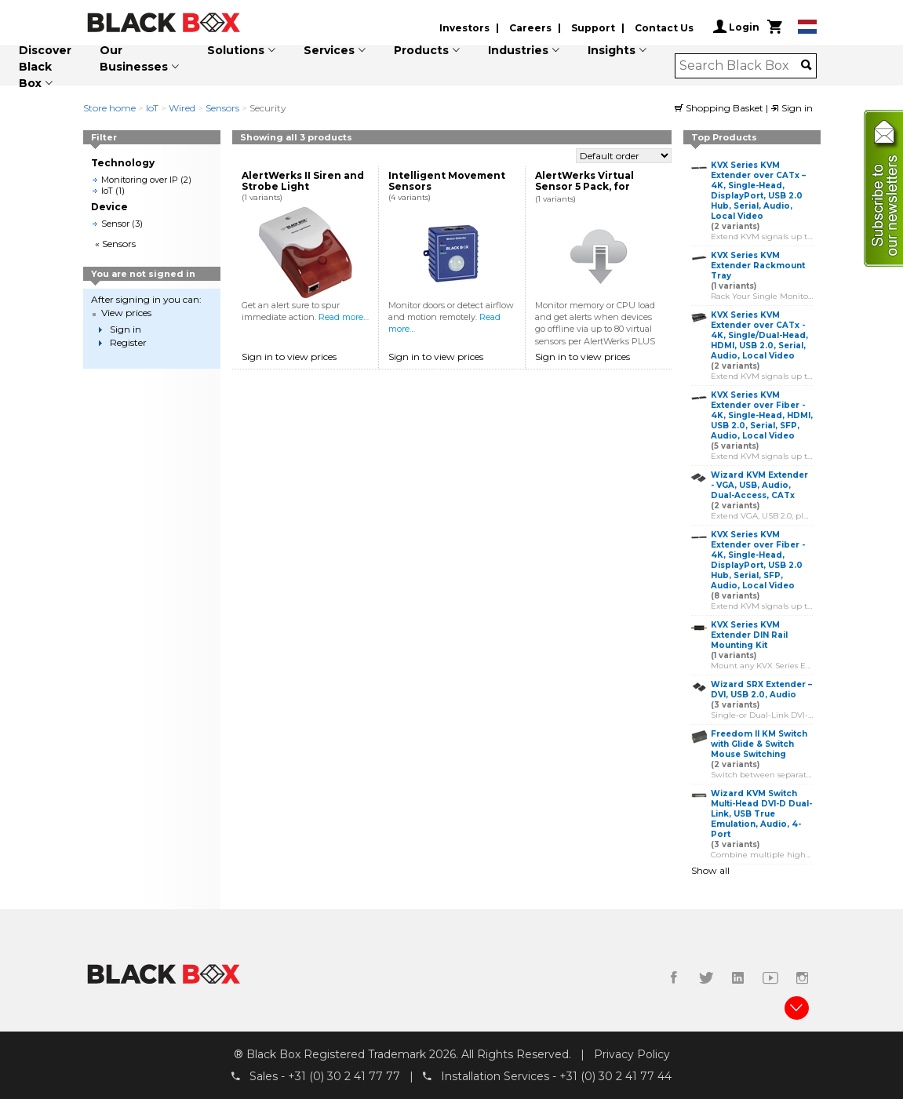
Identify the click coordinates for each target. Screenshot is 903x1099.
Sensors (222, 108)
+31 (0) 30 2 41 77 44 (615, 1076)
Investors (464, 28)
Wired (182, 108)
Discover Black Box (45, 66)
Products (421, 50)
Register (128, 342)
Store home (109, 108)
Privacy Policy (632, 1054)
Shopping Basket (720, 108)
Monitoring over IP (139, 179)
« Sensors (115, 243)
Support (593, 28)
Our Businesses (134, 58)
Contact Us (664, 28)
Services (329, 50)
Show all (710, 870)
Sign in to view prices (289, 356)
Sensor (115, 223)
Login (736, 26)
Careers (530, 28)
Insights (611, 50)
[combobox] (740, 66)
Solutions (235, 50)
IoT (152, 108)
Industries (518, 50)
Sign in (791, 108)
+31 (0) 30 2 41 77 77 (344, 1076)
